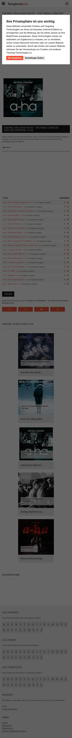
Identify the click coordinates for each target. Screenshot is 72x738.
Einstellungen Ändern (34, 58)
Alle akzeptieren (15, 58)
